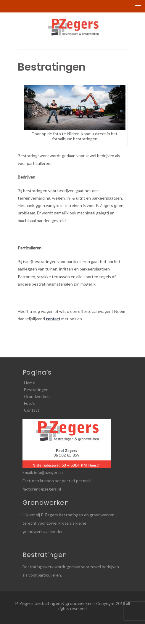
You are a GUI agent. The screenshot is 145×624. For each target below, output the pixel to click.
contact (53, 318)
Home (29, 382)
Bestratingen (36, 389)
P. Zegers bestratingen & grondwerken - (55, 603)
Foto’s (29, 403)
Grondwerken (37, 396)
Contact (31, 410)
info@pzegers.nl (49, 472)
